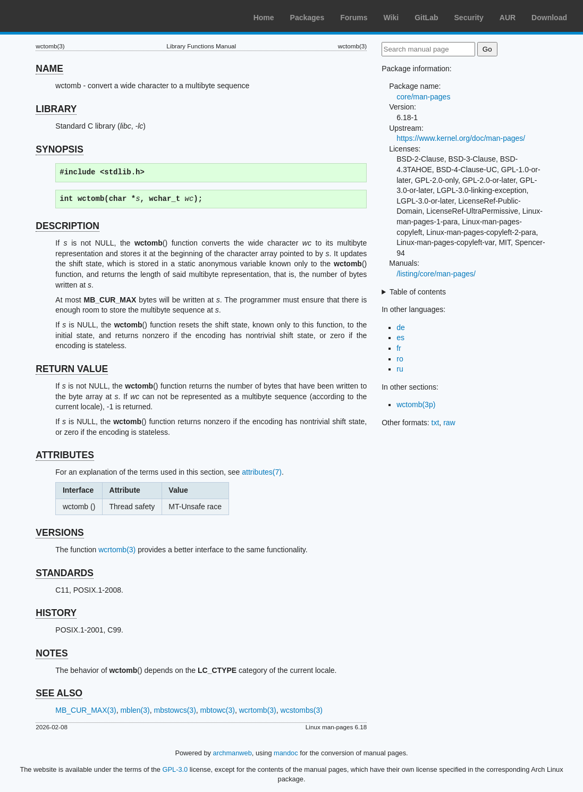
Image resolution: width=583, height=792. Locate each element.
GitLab (426, 17)
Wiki (391, 17)
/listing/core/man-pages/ (436, 273)
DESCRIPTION (67, 226)
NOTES (51, 653)
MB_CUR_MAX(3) (85, 710)
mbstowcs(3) (175, 710)
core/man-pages (423, 96)
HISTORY (56, 613)
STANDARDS (65, 573)
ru (399, 369)
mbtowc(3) (217, 710)
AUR (508, 17)
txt (436, 422)
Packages (307, 17)
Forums (353, 17)
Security (469, 17)
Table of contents (418, 292)
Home (264, 17)
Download (549, 17)
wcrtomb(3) (117, 549)
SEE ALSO (59, 693)
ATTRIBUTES (65, 455)
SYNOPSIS (59, 149)
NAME (49, 68)
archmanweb (232, 753)
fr (398, 348)
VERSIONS (59, 532)
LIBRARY (56, 109)
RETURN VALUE (72, 369)
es (400, 337)
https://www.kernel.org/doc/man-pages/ (460, 138)
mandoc (286, 753)
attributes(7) (262, 472)
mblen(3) (134, 710)
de (400, 327)
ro (399, 359)
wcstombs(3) (302, 710)
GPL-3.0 (175, 769)
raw (449, 422)
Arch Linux (58, 16)
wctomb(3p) (415, 404)
